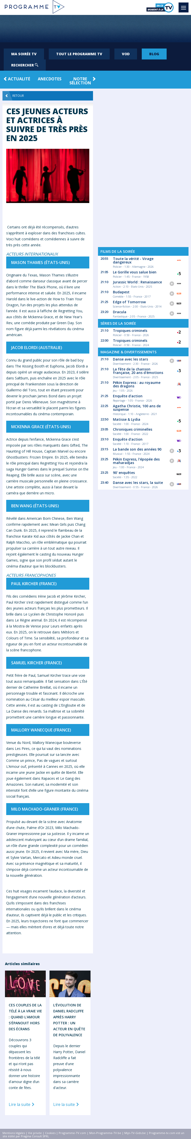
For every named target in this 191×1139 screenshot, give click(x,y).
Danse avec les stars (130, 359)
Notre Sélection (80, 81)
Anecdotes (49, 79)
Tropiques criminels (130, 330)
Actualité (19, 79)
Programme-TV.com (72, 1133)
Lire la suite (22, 1104)
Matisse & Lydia (126, 419)
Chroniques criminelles (132, 429)
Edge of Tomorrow (129, 302)
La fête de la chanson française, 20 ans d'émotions (138, 371)
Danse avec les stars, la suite (138, 482)
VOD (126, 54)
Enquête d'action (128, 396)
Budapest (121, 292)
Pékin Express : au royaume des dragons (136, 384)
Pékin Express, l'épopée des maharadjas (136, 461)
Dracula (119, 312)
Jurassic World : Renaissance (137, 282)
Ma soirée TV (24, 54)
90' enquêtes (124, 472)
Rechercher (24, 65)
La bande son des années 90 (137, 449)
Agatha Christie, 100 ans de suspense (137, 408)
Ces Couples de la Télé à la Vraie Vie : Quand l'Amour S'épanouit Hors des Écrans (25, 1017)
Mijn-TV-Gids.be (135, 1133)
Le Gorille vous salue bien (134, 272)
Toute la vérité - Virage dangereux (133, 260)
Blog (154, 54)
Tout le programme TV (79, 54)
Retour (14, 96)
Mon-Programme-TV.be (105, 1133)
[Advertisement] (95, 28)
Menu (185, 5)
